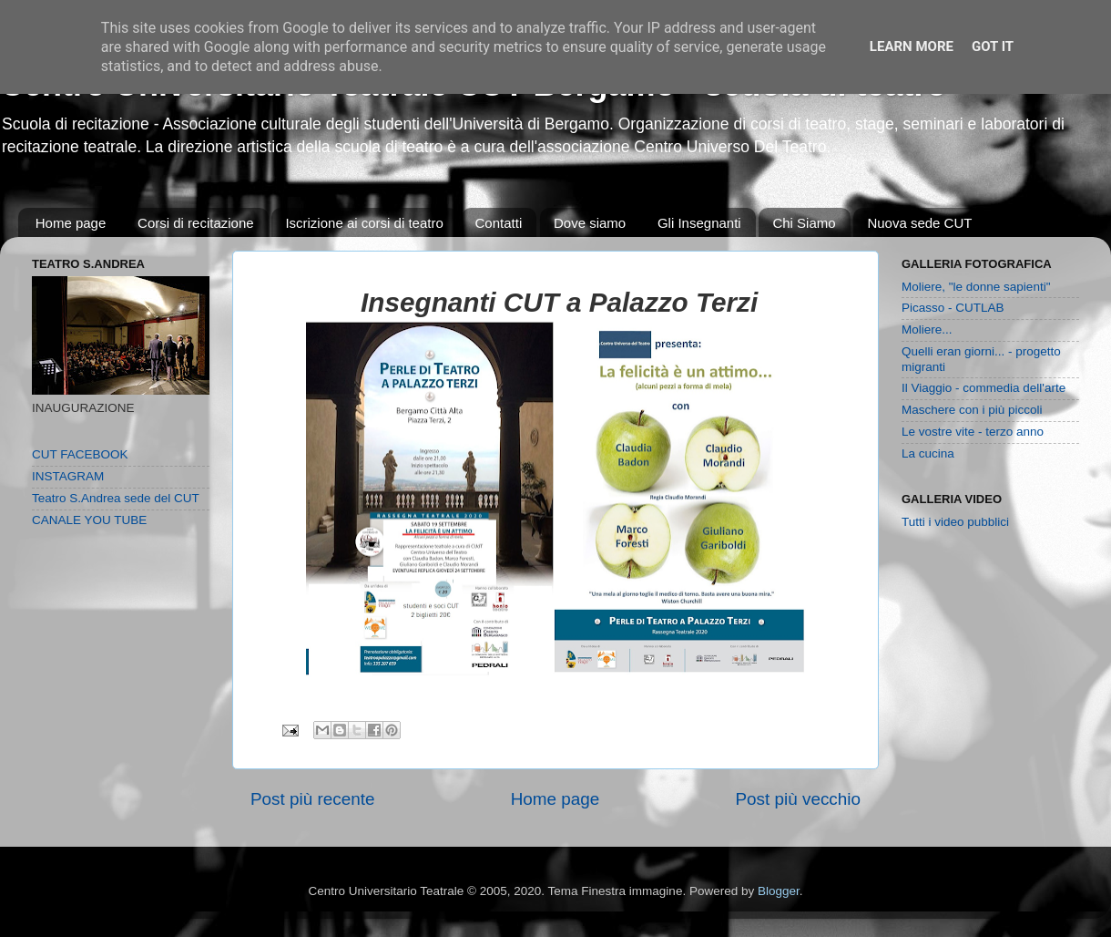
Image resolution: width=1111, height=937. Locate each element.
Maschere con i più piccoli (972, 410)
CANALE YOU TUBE (89, 520)
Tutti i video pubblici (955, 522)
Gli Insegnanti (699, 223)
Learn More (911, 46)
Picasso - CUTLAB (953, 307)
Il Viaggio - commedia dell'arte (983, 388)
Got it (993, 46)
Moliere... (927, 329)
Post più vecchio (798, 798)
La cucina (928, 453)
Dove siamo (590, 223)
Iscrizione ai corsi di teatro (364, 223)
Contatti (499, 223)
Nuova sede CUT (919, 223)
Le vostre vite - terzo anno (973, 431)
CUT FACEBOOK (80, 454)
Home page (71, 223)
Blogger (779, 891)
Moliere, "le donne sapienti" (976, 286)
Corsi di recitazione (196, 223)
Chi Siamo (803, 223)
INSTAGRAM (68, 476)
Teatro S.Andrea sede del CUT (115, 498)
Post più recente (312, 798)
